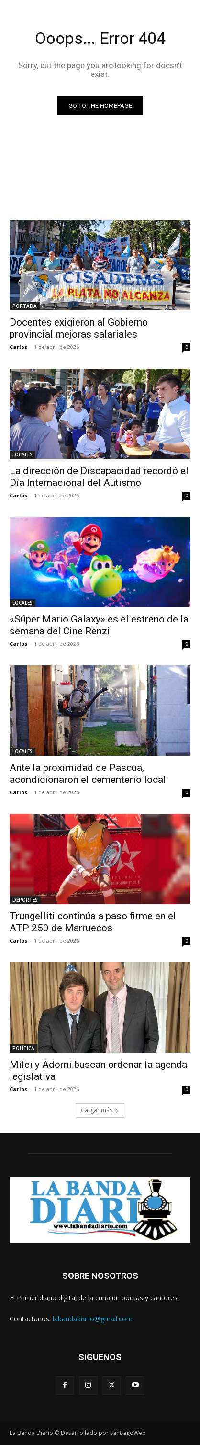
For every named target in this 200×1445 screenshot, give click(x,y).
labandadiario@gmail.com (93, 1318)
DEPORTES (25, 900)
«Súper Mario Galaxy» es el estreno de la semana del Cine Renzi (99, 625)
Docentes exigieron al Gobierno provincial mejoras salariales (79, 328)
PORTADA (24, 306)
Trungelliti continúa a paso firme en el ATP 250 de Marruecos (93, 922)
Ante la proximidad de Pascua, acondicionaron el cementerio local (88, 773)
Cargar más (100, 1110)
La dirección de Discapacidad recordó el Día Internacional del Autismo (99, 476)
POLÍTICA (23, 1048)
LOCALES (22, 454)
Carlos (18, 346)
